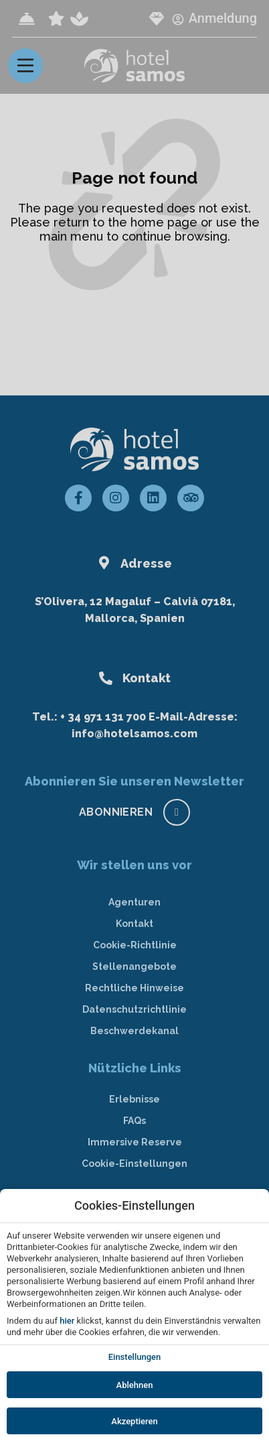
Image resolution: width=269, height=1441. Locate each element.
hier (67, 1321)
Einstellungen (134, 1357)
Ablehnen (134, 1385)
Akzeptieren (134, 1421)
